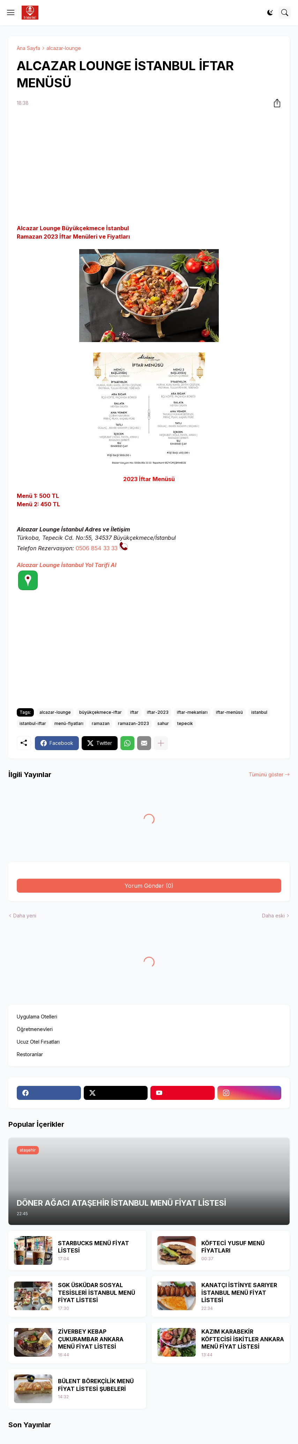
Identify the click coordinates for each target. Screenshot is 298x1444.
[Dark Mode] (270, 12)
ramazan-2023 (133, 723)
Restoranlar (30, 1054)
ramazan (101, 723)
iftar (134, 712)
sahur (163, 723)
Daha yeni (24, 916)
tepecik (185, 723)
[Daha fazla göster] (161, 743)
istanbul (259, 712)
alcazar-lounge (63, 48)
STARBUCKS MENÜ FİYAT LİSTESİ (93, 1247)
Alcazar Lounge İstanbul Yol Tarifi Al (66, 564)
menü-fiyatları (68, 723)
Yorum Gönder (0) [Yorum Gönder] (149, 885)
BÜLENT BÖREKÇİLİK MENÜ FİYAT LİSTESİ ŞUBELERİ (96, 1385)
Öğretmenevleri (35, 1029)
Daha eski (273, 916)
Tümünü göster (266, 774)
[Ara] (284, 12)
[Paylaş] (275, 103)
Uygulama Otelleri (37, 1016)
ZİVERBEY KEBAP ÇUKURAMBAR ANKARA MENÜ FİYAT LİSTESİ (91, 1339)
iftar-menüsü (229, 712)
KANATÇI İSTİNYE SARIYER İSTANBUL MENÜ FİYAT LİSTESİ (239, 1293)
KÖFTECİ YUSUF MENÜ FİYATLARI (233, 1247)
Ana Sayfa (28, 48)
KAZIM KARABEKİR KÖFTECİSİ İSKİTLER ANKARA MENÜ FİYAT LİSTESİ (242, 1339)
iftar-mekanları (192, 712)
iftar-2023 (158, 712)
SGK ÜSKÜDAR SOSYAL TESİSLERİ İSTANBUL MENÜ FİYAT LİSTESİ (96, 1293)
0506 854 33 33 (97, 548)
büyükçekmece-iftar (100, 712)
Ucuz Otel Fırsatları (38, 1042)
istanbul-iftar (33, 723)
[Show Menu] (11, 12)
